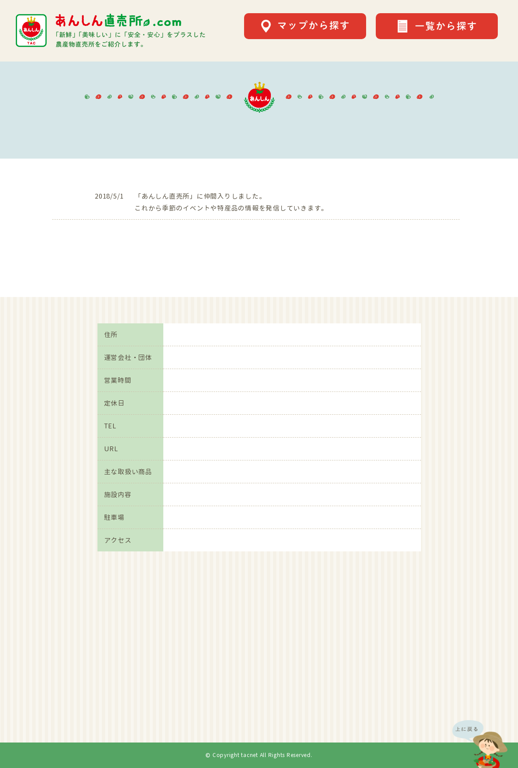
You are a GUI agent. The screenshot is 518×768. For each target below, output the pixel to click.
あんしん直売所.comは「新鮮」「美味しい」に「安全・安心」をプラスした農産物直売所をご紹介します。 (110, 30)
